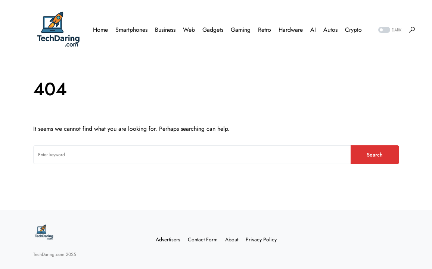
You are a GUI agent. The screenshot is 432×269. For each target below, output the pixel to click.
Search (375, 154)
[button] (389, 30)
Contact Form (203, 239)
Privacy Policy (261, 239)
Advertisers (168, 239)
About (231, 239)
